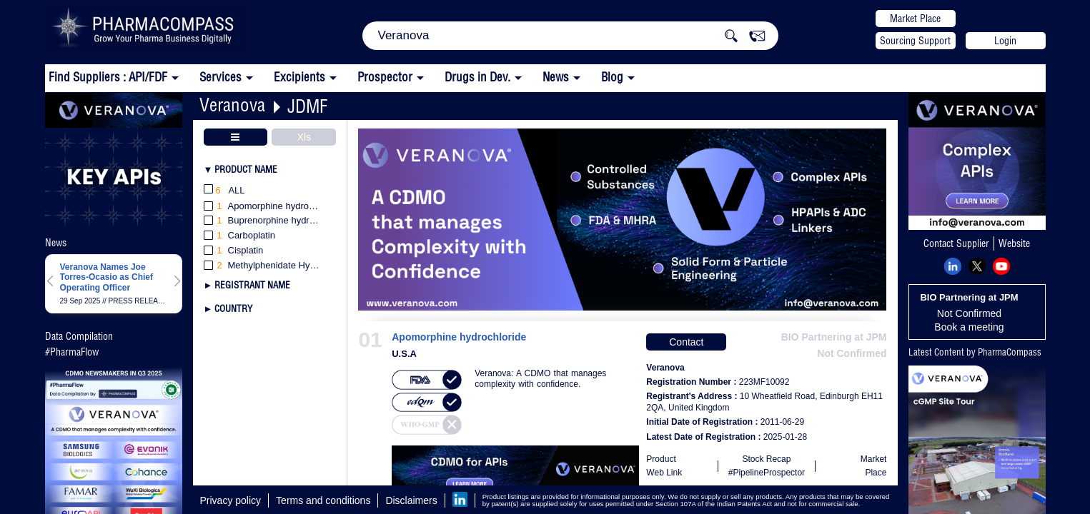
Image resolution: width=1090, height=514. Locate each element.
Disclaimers (411, 500)
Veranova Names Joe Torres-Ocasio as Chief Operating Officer (107, 277)
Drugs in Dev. (477, 76)
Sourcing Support (915, 40)
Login (1005, 40)
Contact (686, 342)
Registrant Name (252, 285)
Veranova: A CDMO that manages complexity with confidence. (540, 378)
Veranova (232, 105)
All (224, 191)
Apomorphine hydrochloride (459, 337)
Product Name (245, 169)
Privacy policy (231, 500)
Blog (612, 76)
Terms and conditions (323, 500)
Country (233, 308)
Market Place (915, 18)
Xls (304, 137)
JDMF (307, 106)
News (555, 76)
